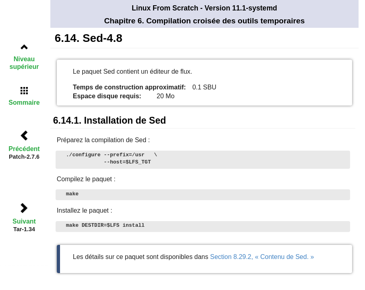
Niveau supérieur (24, 63)
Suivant (24, 221)
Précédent (23, 148)
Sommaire (23, 102)
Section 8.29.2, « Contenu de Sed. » (262, 256)
